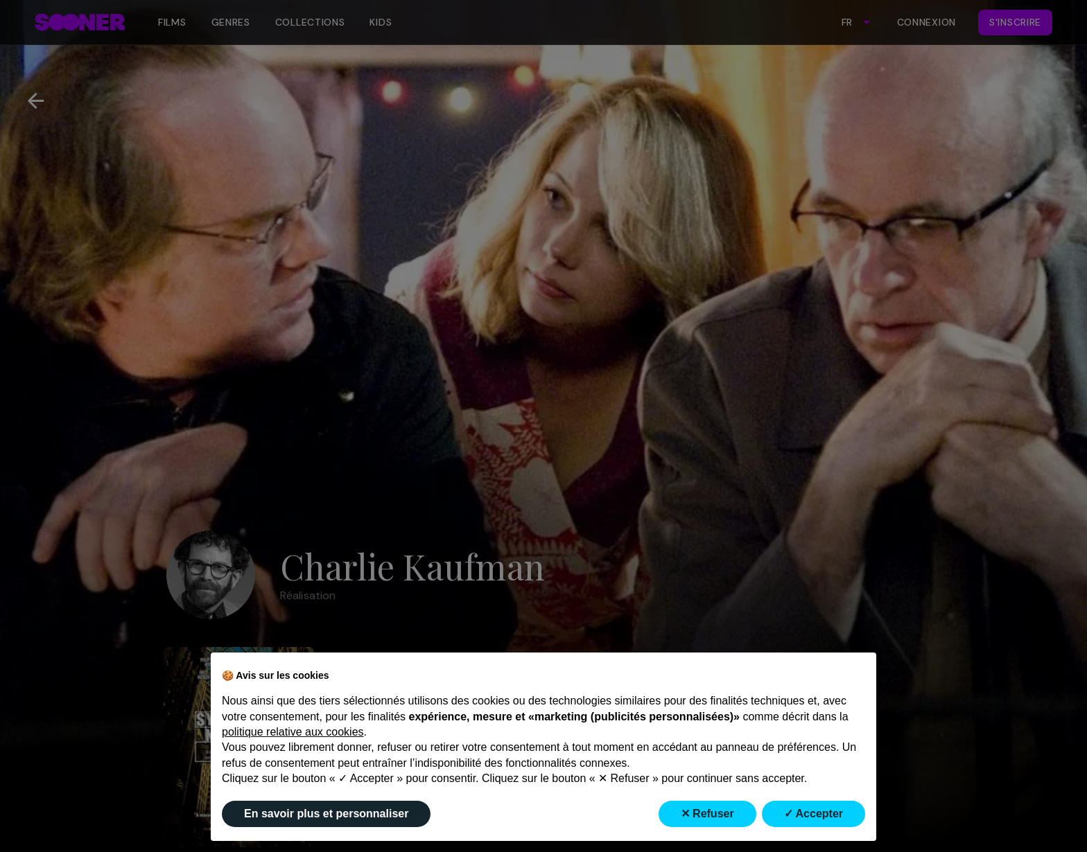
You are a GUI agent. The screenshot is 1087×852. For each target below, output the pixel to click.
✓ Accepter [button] (813, 813)
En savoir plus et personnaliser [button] (326, 813)
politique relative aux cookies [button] (293, 732)
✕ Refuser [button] (707, 813)
